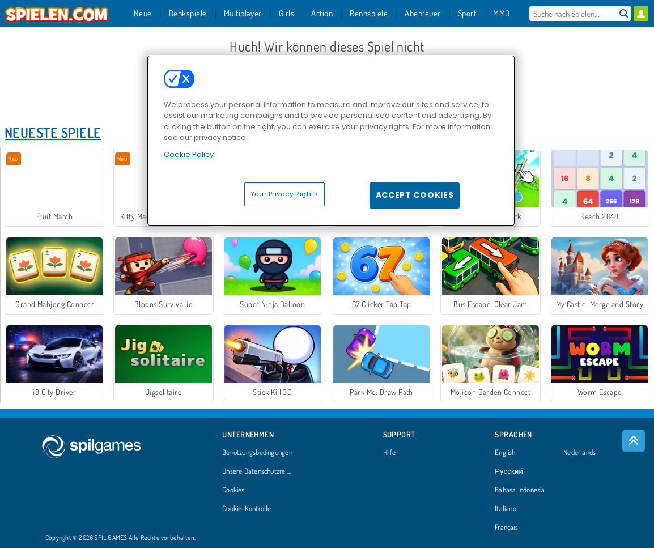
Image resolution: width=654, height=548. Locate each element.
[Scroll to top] (633, 441)
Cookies (233, 490)
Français (506, 528)
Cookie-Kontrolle (246, 509)
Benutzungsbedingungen (257, 453)
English (505, 453)
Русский (509, 471)
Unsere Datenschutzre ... (256, 471)
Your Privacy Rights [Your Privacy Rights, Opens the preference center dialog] (284, 193)
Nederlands (579, 453)
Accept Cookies (415, 195)
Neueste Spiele (53, 132)
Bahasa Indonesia (520, 490)
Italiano (505, 509)
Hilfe (389, 453)
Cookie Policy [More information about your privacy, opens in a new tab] (189, 154)
